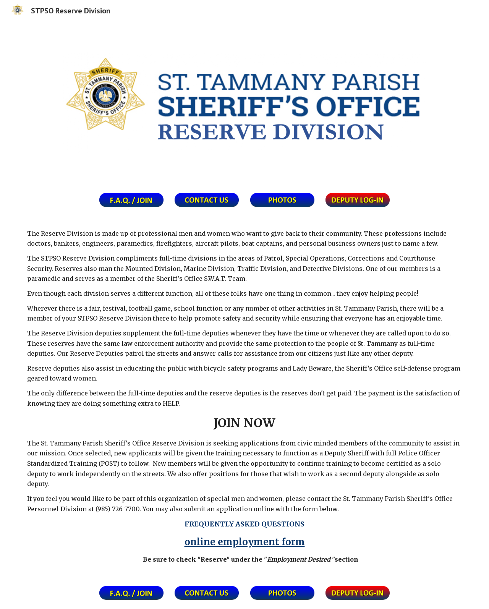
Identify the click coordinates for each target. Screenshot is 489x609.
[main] (244, 396)
